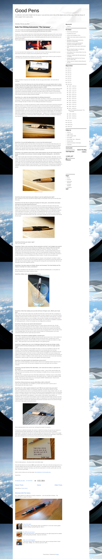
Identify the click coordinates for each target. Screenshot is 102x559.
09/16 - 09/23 (72, 94)
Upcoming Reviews (69, 182)
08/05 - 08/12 (72, 100)
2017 (68, 74)
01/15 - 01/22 (72, 118)
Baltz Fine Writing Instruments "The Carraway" (33, 27)
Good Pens (27, 10)
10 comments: (29, 480)
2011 (68, 120)
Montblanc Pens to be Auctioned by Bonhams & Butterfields (75, 41)
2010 (68, 122)
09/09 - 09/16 (72, 96)
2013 (68, 82)
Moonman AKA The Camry (22, 493)
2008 (68, 126)
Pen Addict (69, 137)
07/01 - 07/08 (72, 102)
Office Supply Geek (71, 135)
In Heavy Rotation (69, 185)
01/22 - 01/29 (72, 116)
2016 (68, 76)
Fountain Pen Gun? (71, 33)
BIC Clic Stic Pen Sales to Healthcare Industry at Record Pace (75, 50)
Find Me (69, 179)
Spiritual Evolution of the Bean (74, 142)
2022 (68, 70)
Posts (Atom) (24, 488)
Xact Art (69, 26)
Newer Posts (19, 485)
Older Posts (58, 485)
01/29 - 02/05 (72, 114)
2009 (68, 124)
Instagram (69, 187)
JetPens (69, 132)
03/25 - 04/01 (72, 106)
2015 (68, 78)
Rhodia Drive (70, 141)
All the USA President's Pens (73, 35)
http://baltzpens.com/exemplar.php (43, 472)
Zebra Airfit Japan (27, 524)
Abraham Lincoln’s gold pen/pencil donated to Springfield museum (75, 43)
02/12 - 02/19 (72, 108)
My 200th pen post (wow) (29, 532)
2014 (68, 80)
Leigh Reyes (70, 134)
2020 (68, 72)
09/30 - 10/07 (72, 92)
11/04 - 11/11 (72, 90)
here (33, 52)
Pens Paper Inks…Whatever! (73, 139)
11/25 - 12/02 (72, 86)
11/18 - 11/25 (72, 88)
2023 (68, 68)
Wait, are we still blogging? (29, 540)
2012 (68, 84)
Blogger (57, 554)
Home (39, 485)
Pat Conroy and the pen (72, 31)
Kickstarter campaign (46, 249)
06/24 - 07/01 (72, 104)
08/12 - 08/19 (72, 98)
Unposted (69, 144)
